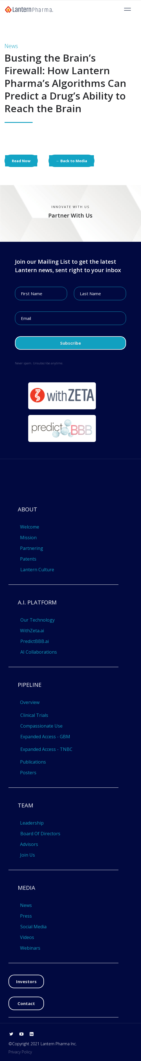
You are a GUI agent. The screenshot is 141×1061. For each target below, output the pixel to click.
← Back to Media (71, 160)
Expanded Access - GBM (45, 736)
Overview (29, 702)
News (26, 905)
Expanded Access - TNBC (46, 749)
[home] (29, 9)
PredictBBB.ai (34, 641)
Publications (33, 762)
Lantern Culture (37, 569)
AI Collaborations (38, 652)
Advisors (29, 844)
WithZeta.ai (32, 630)
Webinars (30, 948)
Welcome (29, 527)
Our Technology (37, 620)
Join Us (27, 855)
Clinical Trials (34, 715)
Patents (28, 559)
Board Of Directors (40, 833)
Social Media (33, 926)
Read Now (21, 160)
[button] (127, 9)
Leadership (32, 823)
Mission (28, 537)
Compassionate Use (41, 726)
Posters (28, 772)
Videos (27, 937)
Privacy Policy (20, 1052)
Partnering (31, 548)
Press (26, 916)
